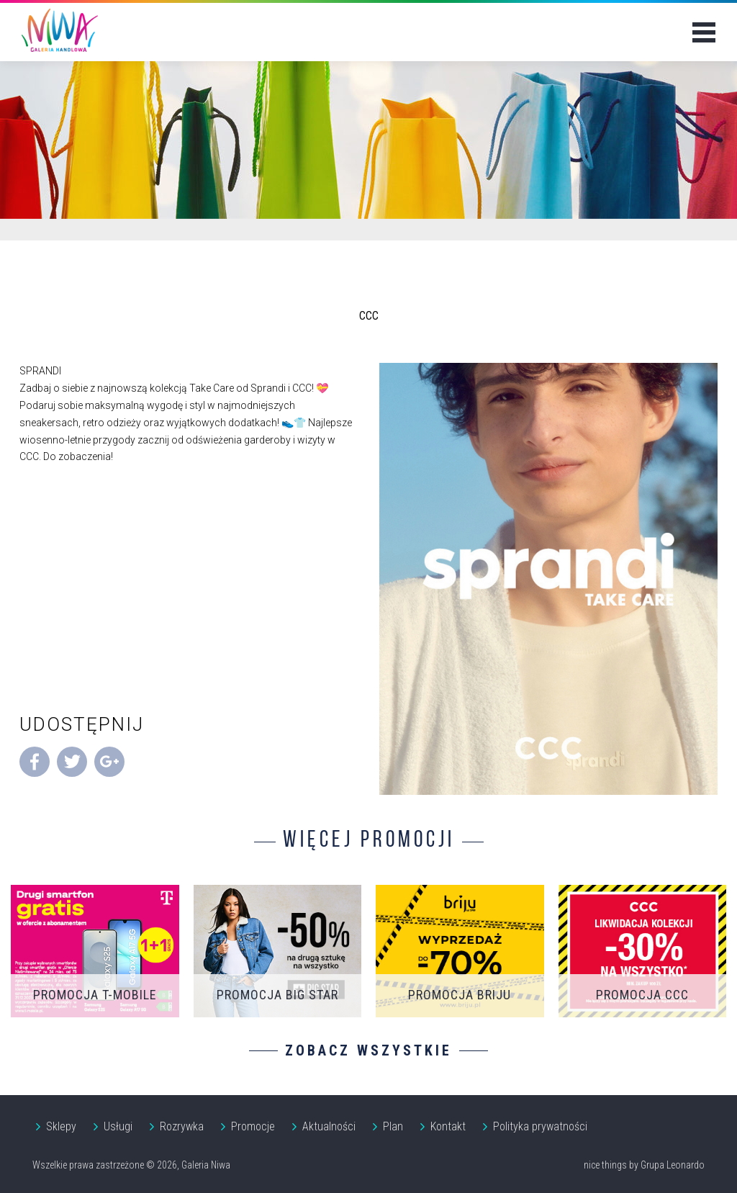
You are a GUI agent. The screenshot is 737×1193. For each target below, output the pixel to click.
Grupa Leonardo (673, 1165)
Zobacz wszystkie (368, 1050)
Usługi (118, 1126)
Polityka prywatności (540, 1126)
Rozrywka (182, 1126)
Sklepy (61, 1126)
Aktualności (329, 1126)
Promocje (253, 1126)
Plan (393, 1126)
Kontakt (448, 1126)
